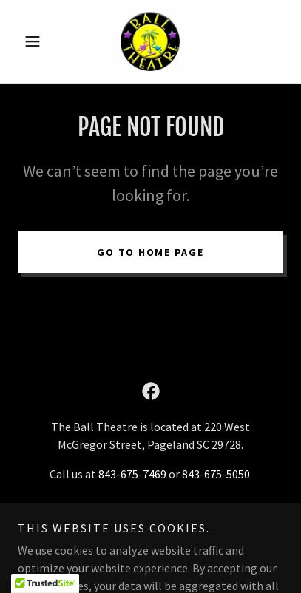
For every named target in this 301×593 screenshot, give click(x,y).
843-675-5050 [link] (216, 474)
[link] (150, 41)
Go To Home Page (150, 252)
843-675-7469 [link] (132, 474)
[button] (38, 41)
